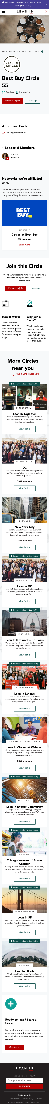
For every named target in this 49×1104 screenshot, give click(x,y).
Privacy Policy (28, 1099)
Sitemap (39, 1099)
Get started (14, 1047)
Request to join (12, 101)
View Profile (24, 429)
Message (32, 101)
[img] (24, 397)
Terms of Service (14, 1099)
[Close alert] (45, 4)
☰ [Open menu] (3, 12)
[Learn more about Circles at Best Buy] (24, 213)
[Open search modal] (46, 12)
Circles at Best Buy (24, 234)
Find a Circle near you (24, 374)
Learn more (27, 244)
